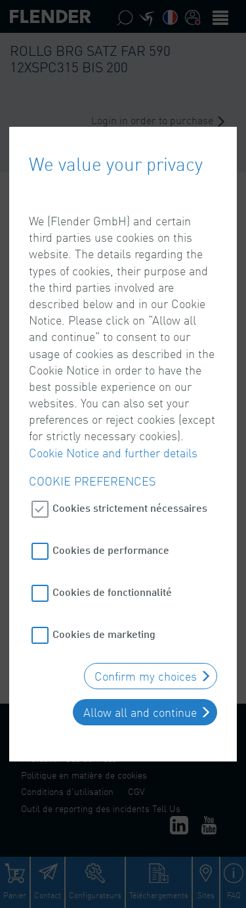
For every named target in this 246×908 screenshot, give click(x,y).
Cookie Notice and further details (113, 446)
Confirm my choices (145, 670)
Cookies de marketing (103, 628)
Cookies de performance (110, 543)
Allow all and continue (140, 706)
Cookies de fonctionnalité (112, 585)
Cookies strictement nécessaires (129, 501)
